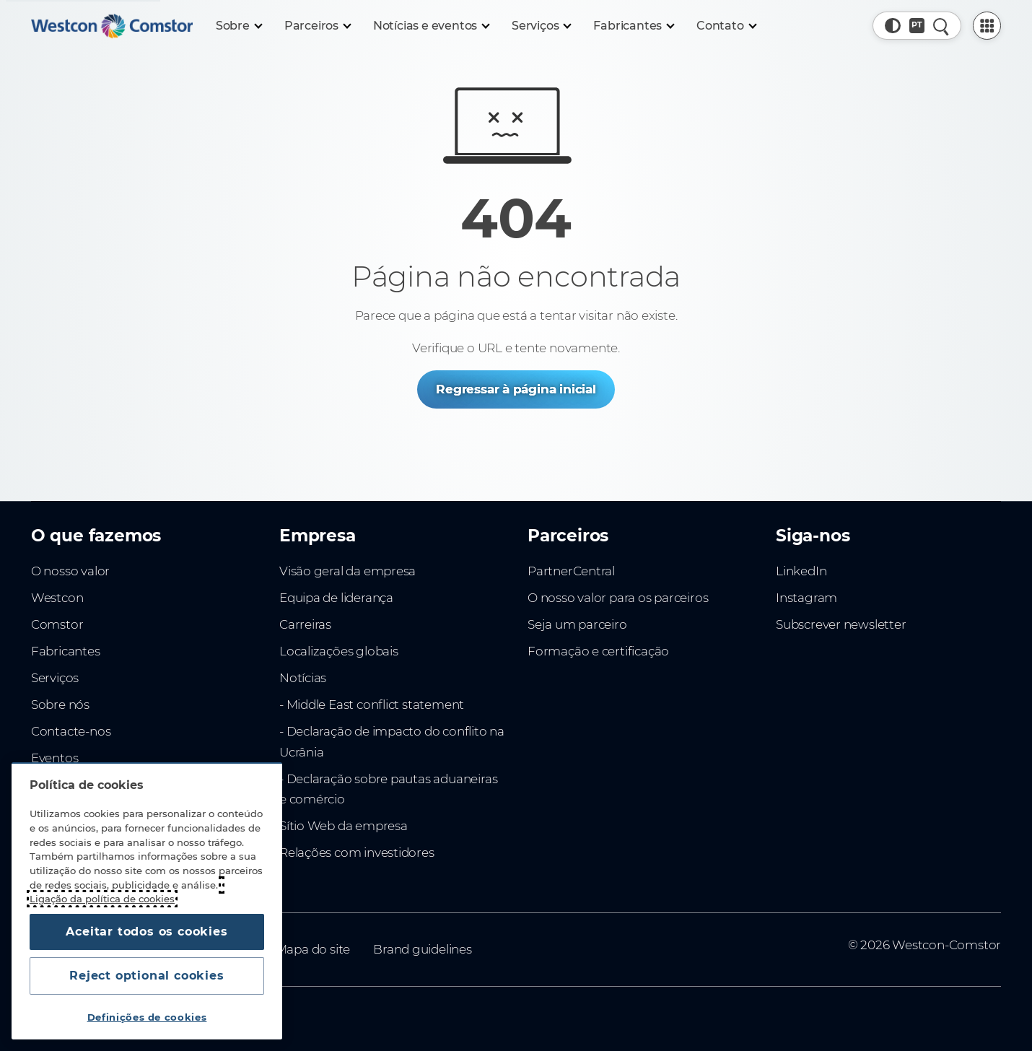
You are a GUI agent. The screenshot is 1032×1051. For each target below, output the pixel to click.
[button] (892, 25)
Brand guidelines (422, 949)
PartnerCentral (571, 571)
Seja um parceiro (577, 624)
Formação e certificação (598, 651)
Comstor (57, 624)
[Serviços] (541, 26)
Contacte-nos (70, 731)
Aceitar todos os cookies (146, 931)
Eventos (55, 758)
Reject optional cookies (146, 975)
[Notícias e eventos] (431, 26)
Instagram (806, 597)
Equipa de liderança (336, 597)
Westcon (57, 597)
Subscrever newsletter (841, 624)
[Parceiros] (317, 26)
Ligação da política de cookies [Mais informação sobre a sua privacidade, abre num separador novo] (102, 898)
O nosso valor (70, 571)
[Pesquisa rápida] (940, 25)
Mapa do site (313, 949)
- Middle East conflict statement (371, 704)
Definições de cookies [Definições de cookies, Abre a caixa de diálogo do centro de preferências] (147, 1017)
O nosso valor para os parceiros (618, 597)
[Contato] (726, 26)
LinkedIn (801, 571)
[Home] (112, 26)
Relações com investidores (356, 852)
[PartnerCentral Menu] (987, 26)
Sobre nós (60, 704)
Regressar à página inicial (515, 389)
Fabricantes (65, 651)
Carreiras (305, 624)
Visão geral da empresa (347, 571)
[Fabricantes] (633, 26)
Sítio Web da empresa (343, 826)
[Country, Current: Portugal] (916, 25)
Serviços (55, 678)
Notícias (302, 678)
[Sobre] (238, 26)
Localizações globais (338, 651)
